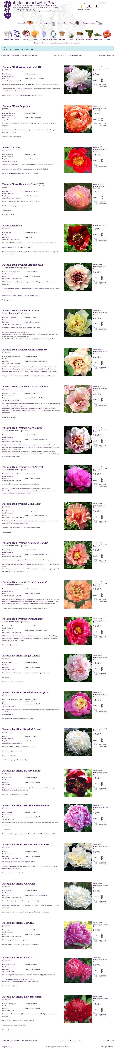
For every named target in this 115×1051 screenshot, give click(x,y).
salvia (17, 38)
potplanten (62, 38)
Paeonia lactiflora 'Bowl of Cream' (22, 729)
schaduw (97, 7)
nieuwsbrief (60, 43)
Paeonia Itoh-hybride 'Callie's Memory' (25, 349)
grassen (71, 38)
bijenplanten (80, 38)
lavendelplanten (8, 38)
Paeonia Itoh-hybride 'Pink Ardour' (23, 618)
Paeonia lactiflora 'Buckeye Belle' (21, 770)
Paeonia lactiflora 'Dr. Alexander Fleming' (26, 805)
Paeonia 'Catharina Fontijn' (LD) (21, 66)
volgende (75, 55)
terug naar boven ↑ (7, 1047)
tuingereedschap (89, 23)
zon (81, 7)
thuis (36, 43)
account (77, 43)
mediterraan (44, 38)
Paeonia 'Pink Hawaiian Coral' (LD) (23, 184)
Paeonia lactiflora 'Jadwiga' (18, 922)
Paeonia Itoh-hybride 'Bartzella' (21, 310)
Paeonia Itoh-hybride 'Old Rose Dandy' (25, 542)
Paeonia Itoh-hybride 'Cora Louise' (22, 427)
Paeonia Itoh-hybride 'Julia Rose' (21, 503)
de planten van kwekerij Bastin (35, 3)
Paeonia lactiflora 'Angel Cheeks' (21, 655)
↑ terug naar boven (107, 1047)
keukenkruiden (98, 38)
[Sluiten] (111, 47)
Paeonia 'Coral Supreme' (16, 106)
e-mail (70, 43)
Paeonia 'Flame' (11, 147)
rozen (35, 38)
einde (80, 55)
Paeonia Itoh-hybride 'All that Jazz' (23, 264)
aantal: (95, 80)
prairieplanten (53, 38)
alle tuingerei (45, 23)
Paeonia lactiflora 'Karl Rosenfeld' (22, 996)
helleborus (26, 38)
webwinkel (44, 43)
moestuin (89, 38)
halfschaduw (89, 7)
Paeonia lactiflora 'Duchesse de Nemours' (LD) (29, 844)
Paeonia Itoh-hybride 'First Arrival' (23, 466)
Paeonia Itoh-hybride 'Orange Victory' (24, 581)
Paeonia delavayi (12, 225)
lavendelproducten (65, 23)
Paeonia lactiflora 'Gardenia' (19, 883)
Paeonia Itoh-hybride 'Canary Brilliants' (25, 386)
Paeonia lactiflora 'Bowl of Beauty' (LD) (25, 692)
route (52, 43)
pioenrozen (107, 38)
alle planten (22, 23)
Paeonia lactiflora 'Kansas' (17, 957)
